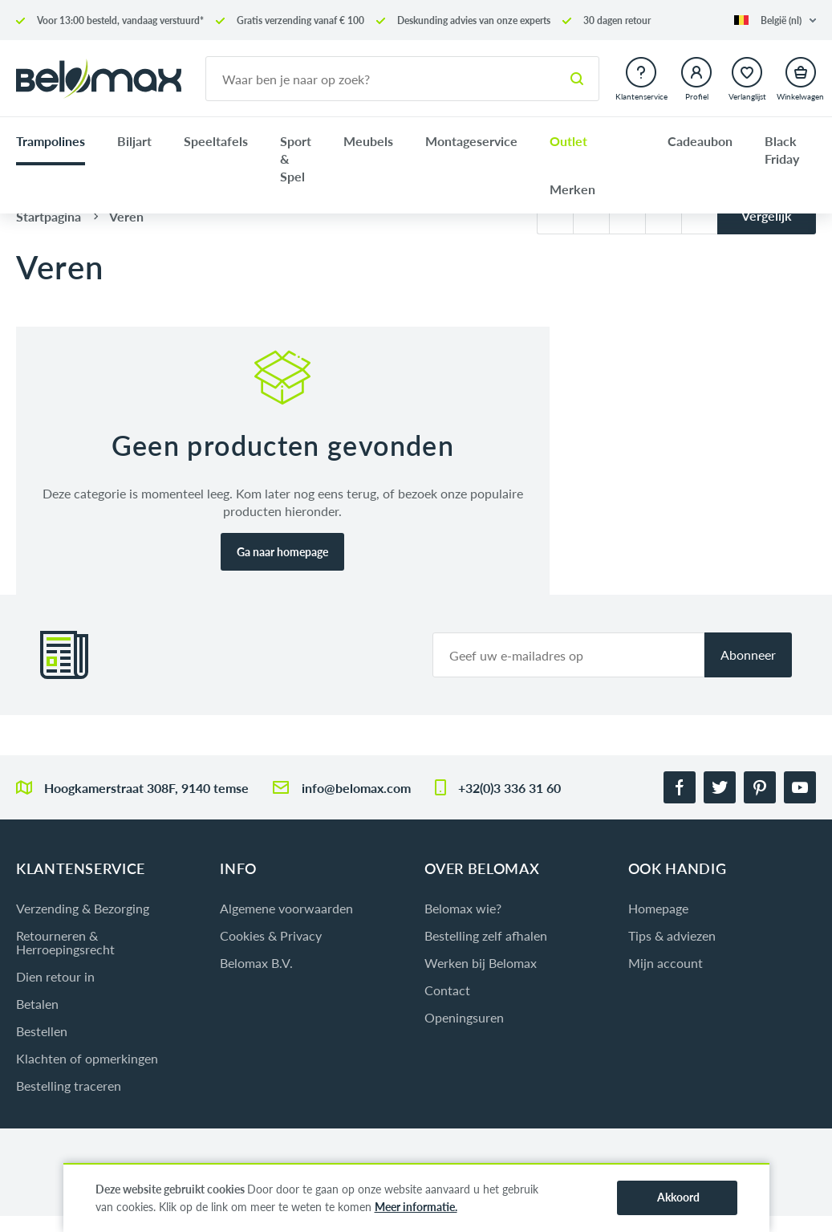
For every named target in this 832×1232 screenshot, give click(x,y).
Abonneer (748, 654)
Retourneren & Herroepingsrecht (65, 942)
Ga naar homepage (282, 552)
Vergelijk (766, 215)
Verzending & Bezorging (82, 908)
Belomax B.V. (256, 963)
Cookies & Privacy (271, 935)
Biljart (134, 140)
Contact (447, 990)
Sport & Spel (295, 158)
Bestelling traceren (68, 1085)
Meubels (368, 140)
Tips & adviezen (672, 935)
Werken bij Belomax (480, 963)
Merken (572, 189)
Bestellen (41, 1031)
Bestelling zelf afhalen (485, 935)
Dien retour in (55, 976)
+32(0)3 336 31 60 (509, 787)
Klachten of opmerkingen (87, 1058)
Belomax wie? (462, 908)
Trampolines (50, 140)
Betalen (37, 1003)
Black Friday (782, 149)
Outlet (568, 140)
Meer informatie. (416, 1207)
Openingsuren (464, 1017)
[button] (775, 20)
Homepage (658, 908)
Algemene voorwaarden (286, 908)
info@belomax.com (356, 787)
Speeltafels (216, 140)
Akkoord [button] (678, 1197)
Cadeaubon (700, 140)
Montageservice (471, 140)
